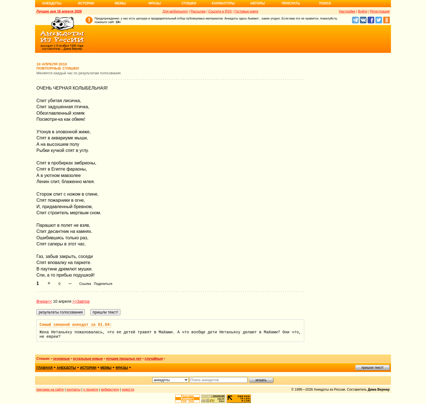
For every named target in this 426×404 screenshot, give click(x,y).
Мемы (120, 3)
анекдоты (66, 368)
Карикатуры (223, 3)
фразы (121, 368)
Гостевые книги (246, 11)
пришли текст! (372, 367)
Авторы (257, 3)
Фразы (154, 3)
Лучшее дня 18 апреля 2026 (59, 11)
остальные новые (88, 359)
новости (128, 389)
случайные (154, 359)
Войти (362, 11)
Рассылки (197, 11)
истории (88, 368)
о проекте (90, 389)
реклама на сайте (50, 389)
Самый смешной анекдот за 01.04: (75, 324)
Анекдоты (51, 3)
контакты (74, 389)
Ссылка (85, 284)
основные (61, 359)
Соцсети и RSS (220, 11)
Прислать (291, 3)
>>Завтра (81, 301)
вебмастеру (110, 389)
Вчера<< (44, 301)
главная (44, 368)
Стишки (189, 3)
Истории (86, 3)
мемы (106, 368)
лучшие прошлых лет (124, 359)
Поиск (325, 3)
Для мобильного (175, 11)
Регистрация (380, 11)
